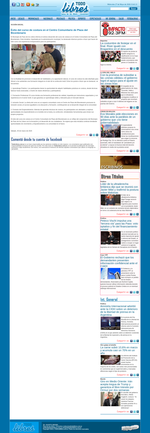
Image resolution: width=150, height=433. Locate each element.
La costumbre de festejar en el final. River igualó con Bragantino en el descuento (118, 46)
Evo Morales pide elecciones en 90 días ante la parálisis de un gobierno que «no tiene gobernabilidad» (119, 118)
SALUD (121, 18)
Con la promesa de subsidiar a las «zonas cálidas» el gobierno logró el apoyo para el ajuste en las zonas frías (119, 79)
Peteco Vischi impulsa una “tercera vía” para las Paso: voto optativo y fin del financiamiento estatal (119, 225)
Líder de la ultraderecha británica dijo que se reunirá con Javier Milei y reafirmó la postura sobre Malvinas (120, 188)
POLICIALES (60, 18)
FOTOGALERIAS (132, 18)
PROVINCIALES (33, 18)
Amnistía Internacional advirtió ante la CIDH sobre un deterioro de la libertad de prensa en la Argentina (119, 310)
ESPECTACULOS (95, 18)
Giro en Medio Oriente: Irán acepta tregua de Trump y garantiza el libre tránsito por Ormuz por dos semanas (117, 386)
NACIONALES (48, 18)
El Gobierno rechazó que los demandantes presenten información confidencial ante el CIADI (119, 262)
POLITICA (71, 18)
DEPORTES (81, 18)
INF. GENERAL (110, 18)
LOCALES (21, 18)
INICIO (13, 18)
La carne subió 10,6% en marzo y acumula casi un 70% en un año (119, 350)
